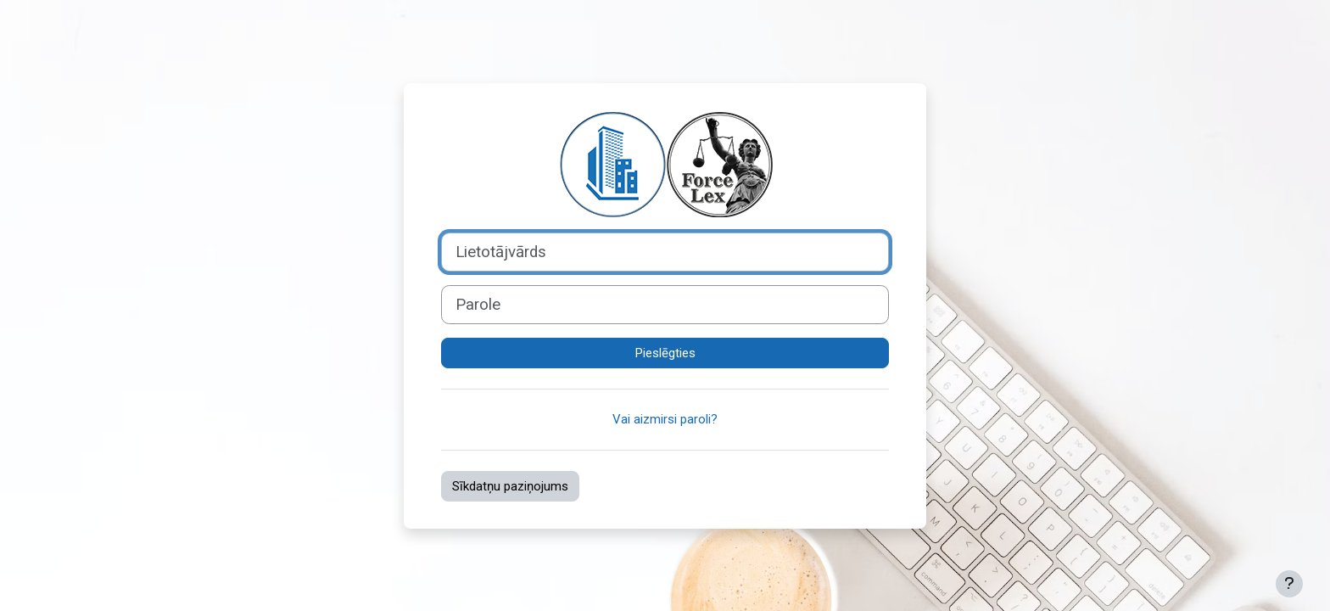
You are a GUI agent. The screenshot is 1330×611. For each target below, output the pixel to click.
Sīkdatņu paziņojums (510, 486)
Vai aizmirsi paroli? (665, 419)
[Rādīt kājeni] (1289, 583)
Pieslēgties (665, 353)
